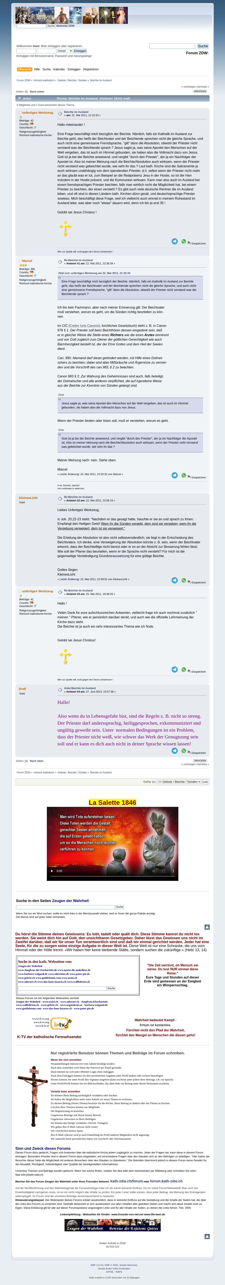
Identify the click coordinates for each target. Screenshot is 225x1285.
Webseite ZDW (65, 25)
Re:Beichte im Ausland (78, 260)
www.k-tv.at (42, 1025)
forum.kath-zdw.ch (166, 1181)
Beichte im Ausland (76, 111)
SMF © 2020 (111, 1265)
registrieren (75, 46)
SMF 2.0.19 (97, 1265)
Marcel (27, 261)
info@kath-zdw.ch (32, 1174)
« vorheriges (188, 86)
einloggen (54, 46)
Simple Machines (128, 1265)
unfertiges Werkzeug (37, 112)
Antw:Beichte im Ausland (80, 688)
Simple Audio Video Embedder (114, 1268)
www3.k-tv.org (40, 1018)
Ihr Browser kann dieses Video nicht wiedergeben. (112, 844)
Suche (21, 901)
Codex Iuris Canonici (85, 325)
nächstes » (202, 86)
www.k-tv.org (41, 1022)
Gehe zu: (149, 781)
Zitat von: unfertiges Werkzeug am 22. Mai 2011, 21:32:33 (94, 273)
